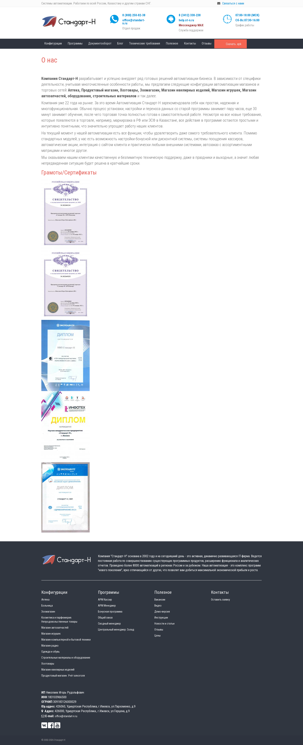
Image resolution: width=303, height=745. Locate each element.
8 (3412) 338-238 (190, 15)
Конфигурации (53, 43)
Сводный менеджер (109, 623)
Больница (47, 605)
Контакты (190, 43)
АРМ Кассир (105, 599)
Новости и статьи (164, 623)
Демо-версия (162, 611)
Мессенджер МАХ (191, 25)
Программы (75, 43)
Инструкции (161, 617)
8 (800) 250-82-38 (133, 15)
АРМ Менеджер (107, 605)
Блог (120, 43)
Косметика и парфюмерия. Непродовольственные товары (59, 619)
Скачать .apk (233, 44)
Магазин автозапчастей (54, 627)
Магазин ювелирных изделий (57, 669)
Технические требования (144, 43)
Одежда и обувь (50, 651)
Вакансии (159, 599)
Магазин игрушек (51, 633)
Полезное (172, 43)
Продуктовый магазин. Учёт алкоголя (63, 675)
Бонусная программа (110, 611)
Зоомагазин (48, 611)
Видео (158, 605)
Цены (157, 635)
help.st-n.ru (186, 20)
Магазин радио (50, 645)
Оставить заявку (220, 599)
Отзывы (206, 43)
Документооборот (99, 43)
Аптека (45, 599)
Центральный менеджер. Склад (116, 629)
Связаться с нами (233, 3)
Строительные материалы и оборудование (65, 657)
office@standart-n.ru (133, 21)
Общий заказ (105, 617)
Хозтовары (47, 663)
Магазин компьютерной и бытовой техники (66, 639)
